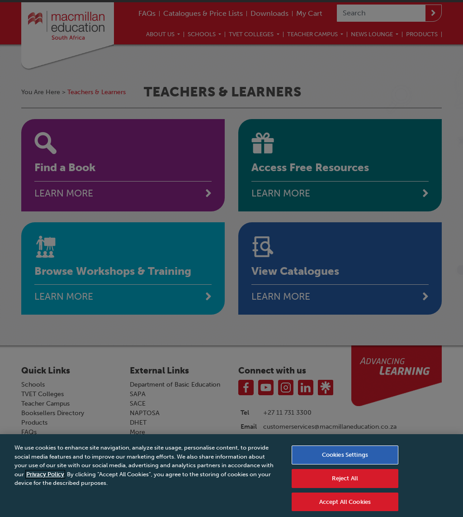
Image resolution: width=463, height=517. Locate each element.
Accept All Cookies (345, 505)
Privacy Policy (45, 477)
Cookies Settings (345, 458)
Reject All (345, 481)
